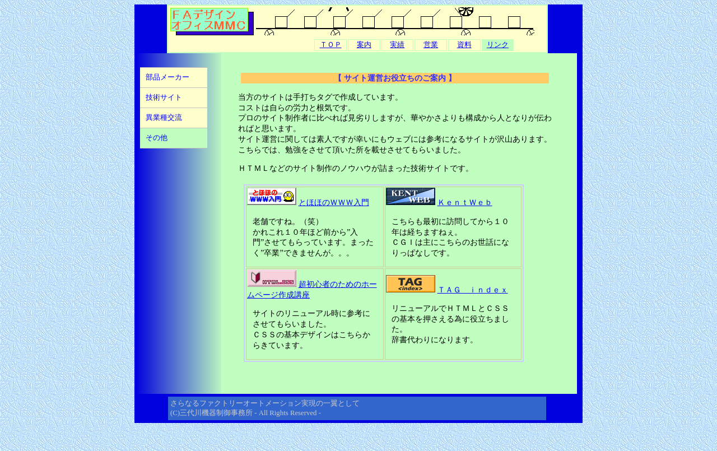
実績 (397, 45)
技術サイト (164, 97)
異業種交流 (164, 118)
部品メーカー (167, 77)
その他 (156, 138)
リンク (498, 45)
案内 (364, 45)
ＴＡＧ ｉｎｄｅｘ (472, 289)
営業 (430, 45)
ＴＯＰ (331, 45)
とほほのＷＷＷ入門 (334, 202)
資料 (464, 45)
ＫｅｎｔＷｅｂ (464, 202)
